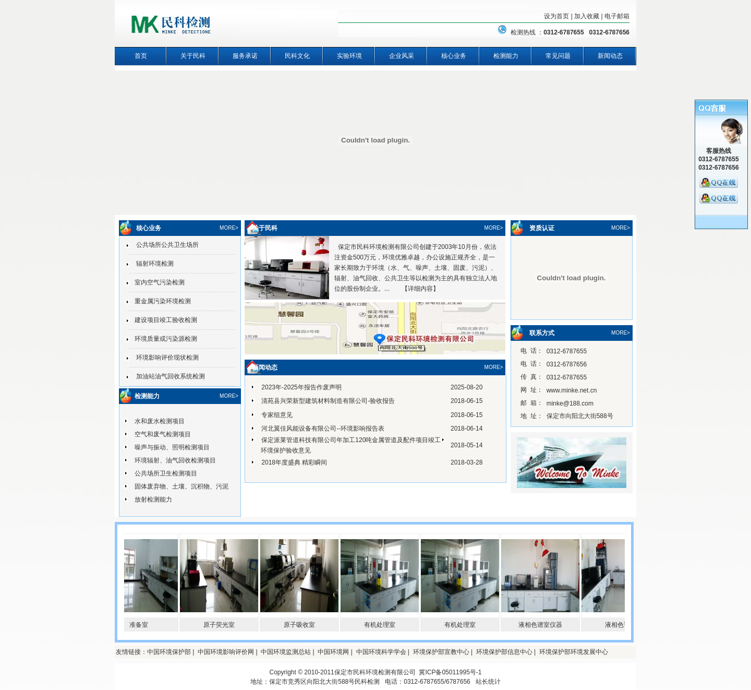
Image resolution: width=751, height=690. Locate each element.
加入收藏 (586, 16)
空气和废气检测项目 (163, 434)
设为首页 (556, 16)
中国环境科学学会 (381, 652)
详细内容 (420, 288)
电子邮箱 (616, 16)
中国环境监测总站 (286, 652)
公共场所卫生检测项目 (166, 473)
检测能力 (505, 56)
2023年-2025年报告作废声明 (301, 387)
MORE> (229, 228)
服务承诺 (245, 56)
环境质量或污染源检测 (163, 338)
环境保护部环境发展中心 (573, 652)
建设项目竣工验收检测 (163, 320)
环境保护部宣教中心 (441, 652)
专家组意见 (277, 415)
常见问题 (558, 56)
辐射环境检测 (151, 263)
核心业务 (453, 56)
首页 (141, 56)
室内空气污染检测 (157, 282)
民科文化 (297, 56)
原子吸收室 (303, 624)
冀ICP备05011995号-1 (450, 672)
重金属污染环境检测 (160, 301)
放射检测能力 (153, 499)
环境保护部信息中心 (504, 652)
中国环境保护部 (169, 652)
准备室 (143, 624)
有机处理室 (383, 624)
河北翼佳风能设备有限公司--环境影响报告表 (322, 428)
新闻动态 (610, 56)
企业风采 (401, 56)
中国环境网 (333, 652)
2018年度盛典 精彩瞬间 (294, 462)
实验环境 (349, 56)
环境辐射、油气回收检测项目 (175, 460)
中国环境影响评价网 (226, 652)
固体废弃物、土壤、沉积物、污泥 (181, 486)
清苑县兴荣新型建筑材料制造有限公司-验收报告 (328, 401)
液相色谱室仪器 (544, 624)
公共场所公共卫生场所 (164, 244)
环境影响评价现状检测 (164, 357)
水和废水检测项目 (160, 421)
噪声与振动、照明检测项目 (172, 447)
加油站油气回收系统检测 (167, 376)
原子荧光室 (223, 624)
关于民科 (192, 56)
